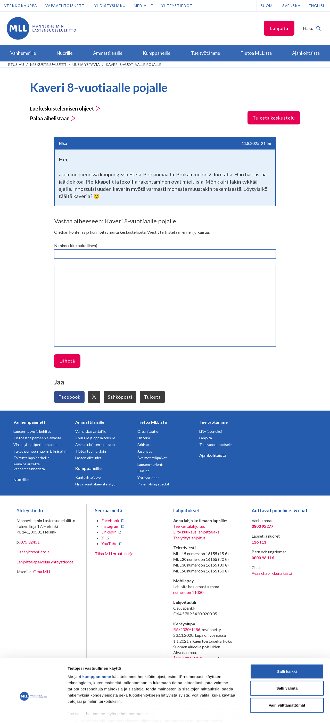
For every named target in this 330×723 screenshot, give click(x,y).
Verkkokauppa (20, 5)
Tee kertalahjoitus (189, 526)
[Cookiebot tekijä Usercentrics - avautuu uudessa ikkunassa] (33, 713)
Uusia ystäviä (86, 64)
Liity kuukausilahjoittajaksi (196, 531)
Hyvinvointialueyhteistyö (95, 484)
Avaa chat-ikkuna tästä (272, 573)
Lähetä (67, 361)
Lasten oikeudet (88, 457)
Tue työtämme (213, 422)
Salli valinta (287, 661)
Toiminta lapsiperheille (31, 457)
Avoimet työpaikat (152, 457)
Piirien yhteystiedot (153, 484)
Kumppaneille (88, 468)
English (317, 5)
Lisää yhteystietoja (33, 551)
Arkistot (144, 444)
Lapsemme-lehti (150, 464)
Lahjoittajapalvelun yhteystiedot (44, 561)
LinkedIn (109, 531)
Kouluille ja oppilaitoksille (95, 438)
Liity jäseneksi (210, 431)
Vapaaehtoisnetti (65, 5)
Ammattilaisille (89, 422)
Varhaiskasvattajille (90, 431)
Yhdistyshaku (110, 5)
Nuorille (21, 479)
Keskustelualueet (48, 64)
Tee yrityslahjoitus (189, 537)
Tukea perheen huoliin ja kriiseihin (40, 451)
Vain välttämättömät (287, 678)
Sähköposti (120, 397)
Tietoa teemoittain (90, 451)
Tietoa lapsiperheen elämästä (37, 438)
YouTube (109, 543)
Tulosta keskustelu (274, 118)
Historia (143, 438)
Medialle (143, 5)
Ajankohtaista (212, 455)
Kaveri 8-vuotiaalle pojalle (133, 64)
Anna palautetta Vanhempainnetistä (29, 466)
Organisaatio (147, 431)
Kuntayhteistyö (88, 477)
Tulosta (152, 397)
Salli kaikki (287, 644)
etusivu (16, 64)
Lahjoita (279, 28)
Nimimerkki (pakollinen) (75, 245)
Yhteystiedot (176, 5)
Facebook (69, 397)
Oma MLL (42, 571)
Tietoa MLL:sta (152, 422)
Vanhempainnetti (29, 422)
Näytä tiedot (276, 713)
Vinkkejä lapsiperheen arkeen (37, 444)
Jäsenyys (144, 451)
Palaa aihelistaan (53, 118)
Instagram (110, 526)
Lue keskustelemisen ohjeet (65, 108)
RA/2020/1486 (186, 629)
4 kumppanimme (95, 649)
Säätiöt (143, 471)
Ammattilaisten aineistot (95, 444)
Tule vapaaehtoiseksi (216, 444)
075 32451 (30, 541)
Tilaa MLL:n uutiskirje (114, 553)
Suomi (267, 5)
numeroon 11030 (188, 592)
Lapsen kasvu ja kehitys (32, 431)
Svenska (291, 5)
